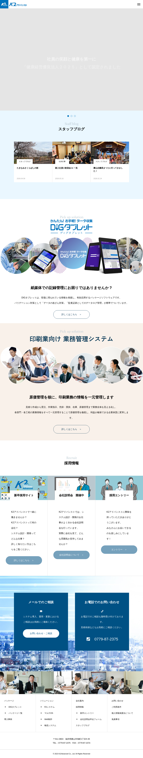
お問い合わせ (117, 701)
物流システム (48, 725)
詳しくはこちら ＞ (71, 314)
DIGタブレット (13, 707)
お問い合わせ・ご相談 (41, 633)
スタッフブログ (25, 161)
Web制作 (46, 719)
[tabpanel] (71, 59)
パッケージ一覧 (13, 713)
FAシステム (47, 707)
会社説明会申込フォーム (89, 719)
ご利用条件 (116, 707)
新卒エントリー (85, 713)
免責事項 (115, 719)
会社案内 (80, 701)
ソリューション (47, 701)
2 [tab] (71, 116)
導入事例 (8, 719)
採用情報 (80, 707)
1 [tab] (68, 116)
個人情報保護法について (122, 713)
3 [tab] (75, 116)
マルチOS (46, 713)
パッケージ (9, 701)
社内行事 (62, 161)
